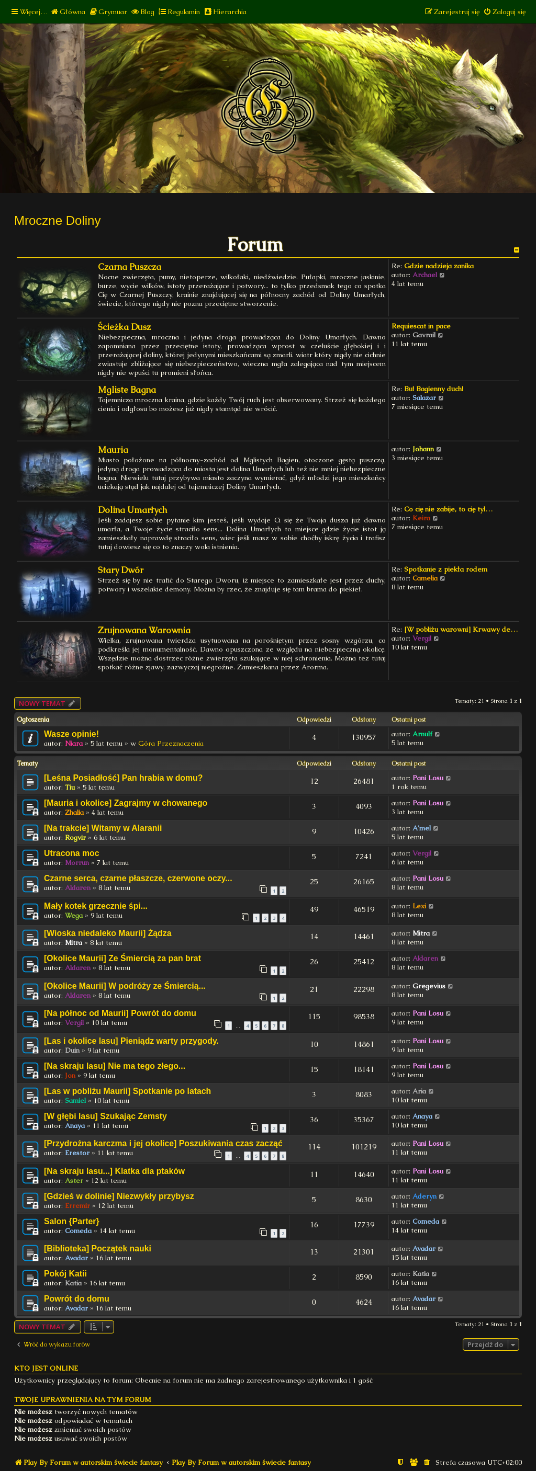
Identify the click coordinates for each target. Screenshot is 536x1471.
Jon (70, 1075)
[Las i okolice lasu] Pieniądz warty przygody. (131, 1040)
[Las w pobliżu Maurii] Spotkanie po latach (127, 1091)
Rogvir (75, 837)
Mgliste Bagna (127, 389)
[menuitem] (67, 11)
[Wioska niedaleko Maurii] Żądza (108, 933)
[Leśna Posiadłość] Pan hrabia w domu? (123, 777)
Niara (74, 743)
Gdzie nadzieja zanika (439, 265)
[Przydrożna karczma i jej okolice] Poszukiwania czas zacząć (163, 1143)
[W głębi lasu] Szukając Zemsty (105, 1116)
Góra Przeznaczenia (171, 743)
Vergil (421, 638)
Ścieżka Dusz (124, 327)
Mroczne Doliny (57, 220)
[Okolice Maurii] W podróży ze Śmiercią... (125, 986)
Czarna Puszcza (129, 266)
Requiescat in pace (421, 326)
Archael (424, 274)
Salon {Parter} (71, 1221)
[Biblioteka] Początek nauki (97, 1248)
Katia (73, 1283)
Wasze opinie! (71, 733)
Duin (72, 1050)
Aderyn (424, 1196)
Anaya (75, 1125)
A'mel (421, 828)
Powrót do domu (76, 1298)
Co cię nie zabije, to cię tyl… (448, 509)
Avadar (76, 1257)
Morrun (77, 862)
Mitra (73, 942)
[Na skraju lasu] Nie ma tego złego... (114, 1066)
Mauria (113, 449)
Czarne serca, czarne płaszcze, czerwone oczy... (138, 878)
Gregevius (428, 986)
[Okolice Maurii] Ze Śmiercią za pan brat (122, 958)
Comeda (78, 1230)
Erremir (77, 1205)
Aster (74, 1180)
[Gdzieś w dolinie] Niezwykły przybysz (119, 1196)
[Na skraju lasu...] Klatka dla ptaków (114, 1171)
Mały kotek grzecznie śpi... (96, 906)
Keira (421, 518)
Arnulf (422, 733)
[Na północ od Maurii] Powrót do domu (120, 1013)
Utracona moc (71, 853)
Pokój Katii (65, 1273)
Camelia (425, 578)
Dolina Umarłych (132, 510)
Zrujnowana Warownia (144, 630)
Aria (419, 1091)
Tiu (70, 787)
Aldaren (78, 887)
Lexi (419, 906)
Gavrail (424, 334)
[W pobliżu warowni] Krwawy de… (461, 629)
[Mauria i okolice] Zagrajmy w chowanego (125, 803)
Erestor (77, 1152)
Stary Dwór (120, 570)
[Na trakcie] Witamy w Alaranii (103, 828)
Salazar (424, 397)
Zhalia (74, 812)
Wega (74, 915)
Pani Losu (427, 777)
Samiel (75, 1100)
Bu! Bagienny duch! (433, 388)
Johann (423, 448)
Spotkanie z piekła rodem (445, 569)
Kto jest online (46, 1368)
